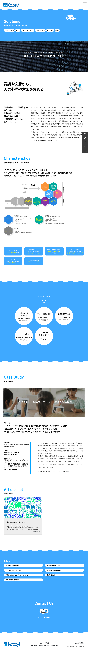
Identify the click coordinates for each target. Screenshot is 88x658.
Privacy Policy (81, 642)
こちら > (68, 472)
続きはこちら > (36, 531)
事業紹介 (7, 25)
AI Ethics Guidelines (79, 643)
